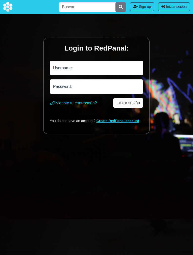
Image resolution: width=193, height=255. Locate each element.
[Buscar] (87, 7)
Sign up (142, 7)
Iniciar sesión (174, 7)
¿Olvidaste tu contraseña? (73, 103)
